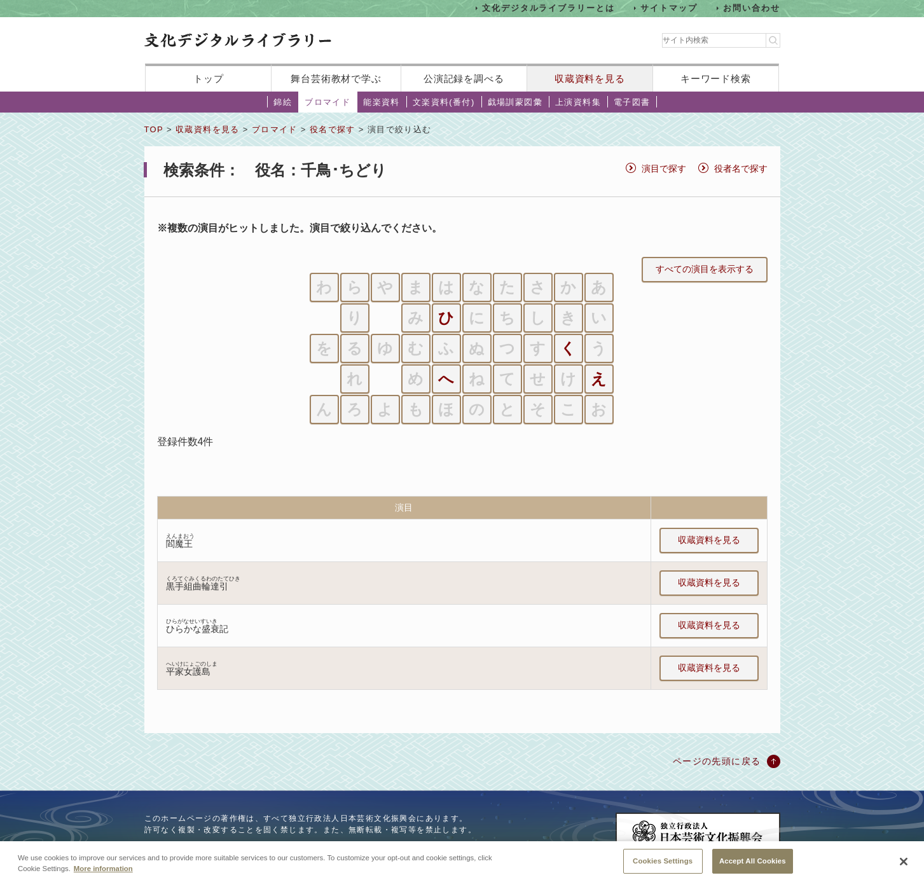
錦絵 (282, 102)
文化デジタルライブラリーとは (548, 8)
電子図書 (632, 102)
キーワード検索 (715, 78)
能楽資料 (381, 102)
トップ (208, 78)
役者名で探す (741, 168)
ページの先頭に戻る (717, 761)
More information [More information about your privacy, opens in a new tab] (103, 875)
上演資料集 (578, 102)
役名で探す (332, 129)
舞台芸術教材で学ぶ (336, 78)
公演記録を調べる (464, 78)
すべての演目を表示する (705, 269)
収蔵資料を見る (590, 78)
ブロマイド (327, 102)
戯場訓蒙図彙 (515, 102)
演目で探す (664, 168)
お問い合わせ (751, 8)
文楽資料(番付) (444, 102)
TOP (153, 129)
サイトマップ (669, 8)
